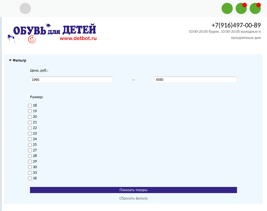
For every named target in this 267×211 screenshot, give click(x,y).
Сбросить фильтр (133, 198)
